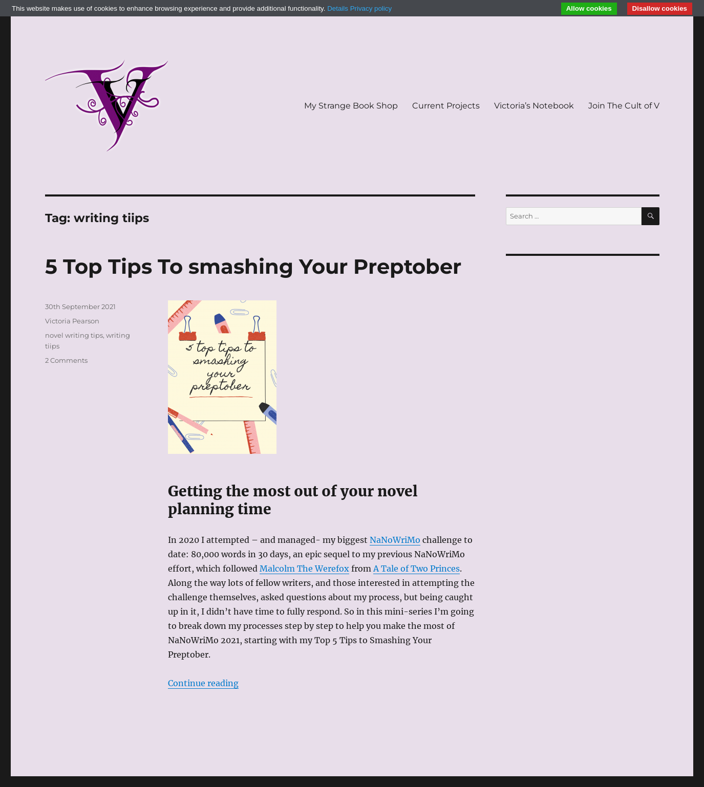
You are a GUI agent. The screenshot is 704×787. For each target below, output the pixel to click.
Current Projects (446, 106)
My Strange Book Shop (351, 106)
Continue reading (203, 683)
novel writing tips (74, 335)
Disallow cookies (659, 8)
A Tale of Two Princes (416, 568)
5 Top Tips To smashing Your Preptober (253, 266)
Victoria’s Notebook (534, 106)
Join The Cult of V (623, 106)
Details (337, 8)
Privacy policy (371, 8)
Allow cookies (589, 8)
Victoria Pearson (72, 321)
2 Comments (66, 360)
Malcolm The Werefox (304, 568)
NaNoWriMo (395, 540)
